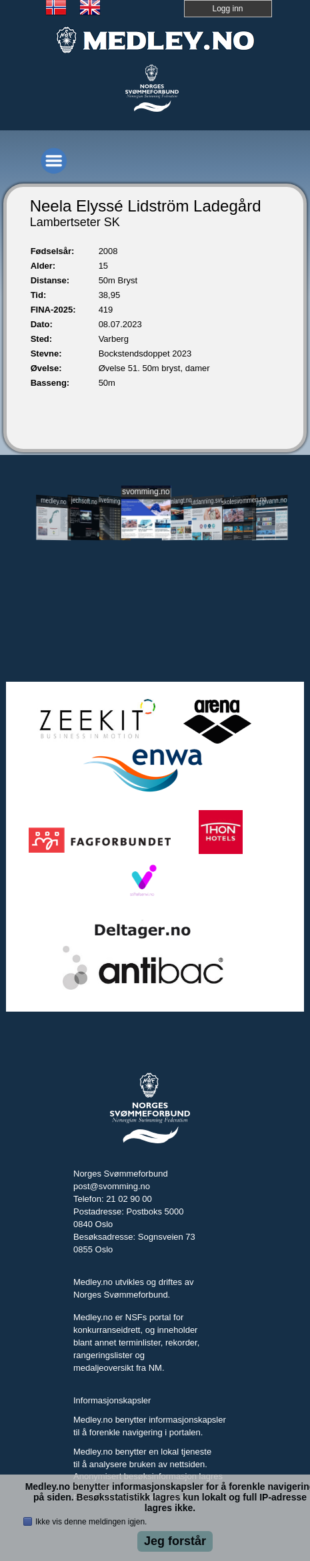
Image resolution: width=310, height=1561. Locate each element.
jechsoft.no (84, 500)
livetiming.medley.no (115, 501)
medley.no (53, 500)
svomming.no (145, 491)
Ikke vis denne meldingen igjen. (91, 1521)
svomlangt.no (177, 501)
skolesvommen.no (239, 500)
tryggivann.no (269, 500)
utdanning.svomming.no (208, 499)
